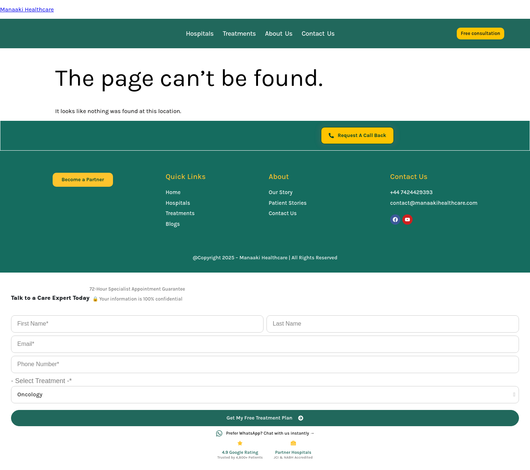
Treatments (239, 33)
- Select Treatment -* (41, 381)
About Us (278, 33)
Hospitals (199, 33)
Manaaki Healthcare (27, 9)
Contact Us (318, 33)
